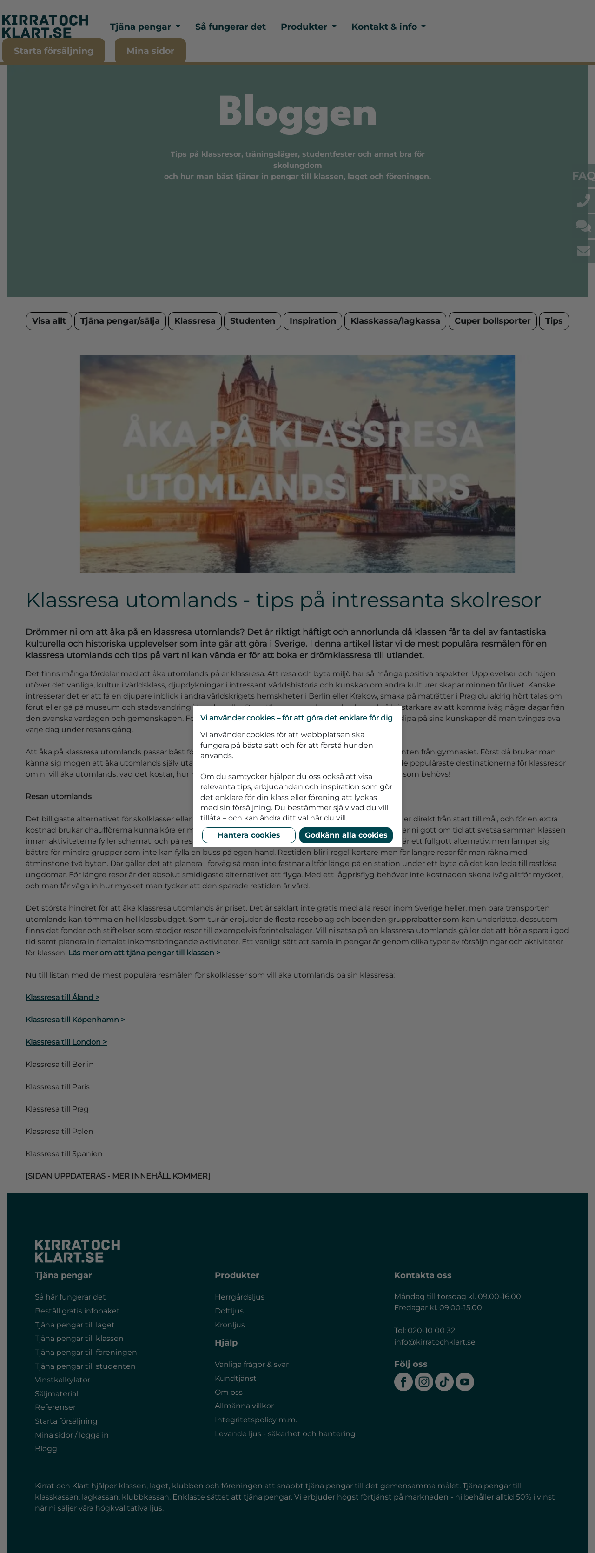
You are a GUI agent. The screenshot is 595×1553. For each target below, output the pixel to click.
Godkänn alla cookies (346, 835)
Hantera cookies (249, 835)
